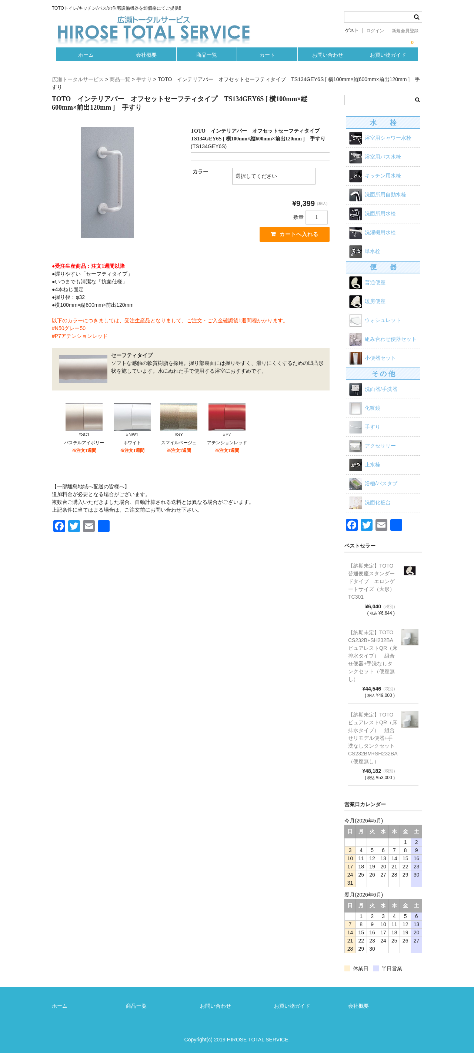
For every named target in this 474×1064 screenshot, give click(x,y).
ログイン (375, 30)
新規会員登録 (405, 30)
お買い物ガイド (391, 64)
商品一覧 (206, 64)
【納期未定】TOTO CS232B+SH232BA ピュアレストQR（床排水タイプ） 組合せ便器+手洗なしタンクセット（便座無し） (372, 667)
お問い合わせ (329, 64)
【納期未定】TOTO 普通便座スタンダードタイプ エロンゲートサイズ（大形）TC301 (372, 592)
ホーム (83, 64)
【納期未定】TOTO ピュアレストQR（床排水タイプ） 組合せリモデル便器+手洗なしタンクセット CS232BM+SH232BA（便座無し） (372, 749)
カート (268, 64)
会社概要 (144, 64)
